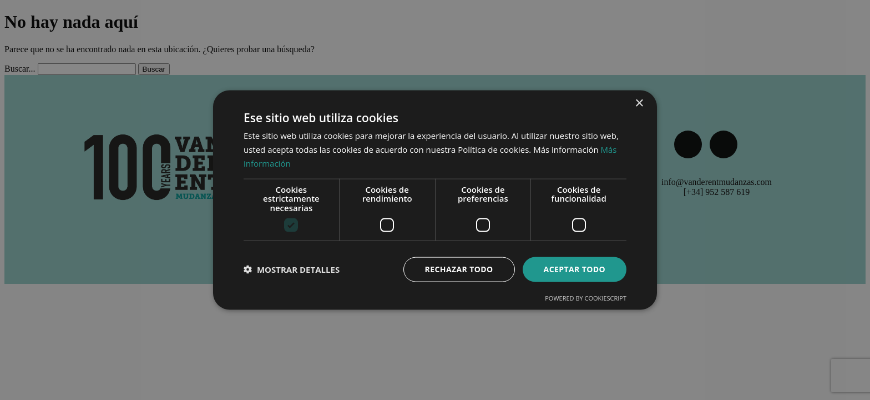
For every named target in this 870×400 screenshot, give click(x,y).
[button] (292, 269)
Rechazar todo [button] (459, 269)
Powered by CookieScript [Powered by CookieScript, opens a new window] (585, 297)
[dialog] (435, 200)
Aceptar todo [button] (574, 269)
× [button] (639, 103)
